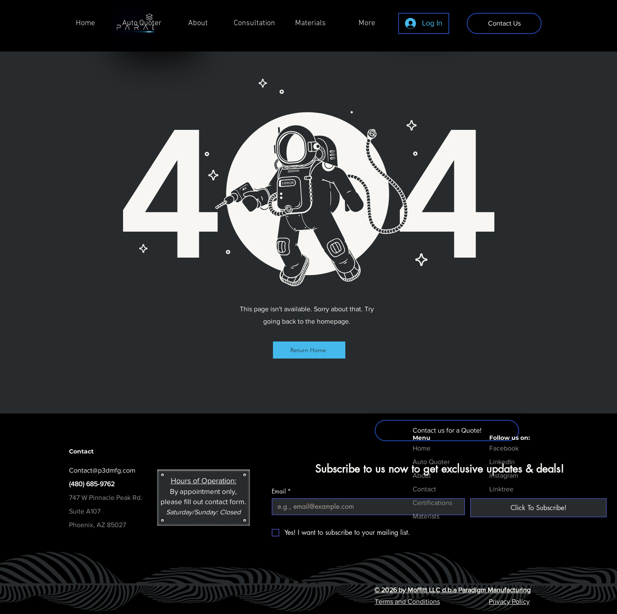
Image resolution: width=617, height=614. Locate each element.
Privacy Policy (509, 601)
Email (281, 491)
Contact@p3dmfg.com (102, 470)
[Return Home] (309, 350)
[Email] (366, 506)
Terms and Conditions (407, 601)
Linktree (501, 489)
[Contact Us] (504, 23)
